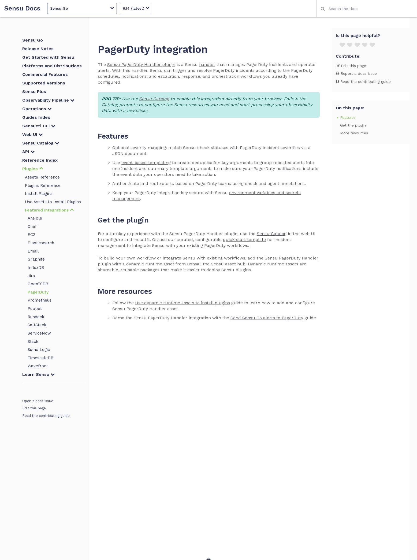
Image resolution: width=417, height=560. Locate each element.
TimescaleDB (40, 357)
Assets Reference (42, 177)
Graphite (36, 259)
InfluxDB (36, 267)
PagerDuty (38, 292)
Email (33, 251)
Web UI (32, 134)
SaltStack (37, 324)
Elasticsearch (41, 242)
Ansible (35, 218)
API (28, 151)
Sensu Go (82, 8)
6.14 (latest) (136, 8)
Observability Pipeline (48, 100)
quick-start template (244, 239)
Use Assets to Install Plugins (53, 201)
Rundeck (36, 316)
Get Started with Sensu (48, 57)
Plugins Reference (43, 185)
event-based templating (146, 162)
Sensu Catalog (40, 143)
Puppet (35, 308)
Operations (37, 108)
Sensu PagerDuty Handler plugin (141, 64)
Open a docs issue (37, 401)
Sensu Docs (22, 8)
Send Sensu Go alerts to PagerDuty (266, 317)
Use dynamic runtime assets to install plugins (182, 302)
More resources (354, 133)
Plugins (32, 168)
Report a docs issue (356, 73)
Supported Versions (43, 83)
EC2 (31, 234)
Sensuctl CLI (38, 125)
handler (207, 64)
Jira (31, 275)
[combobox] (367, 8)
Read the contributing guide (46, 416)
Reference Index (40, 160)
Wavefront (38, 366)
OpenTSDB (38, 283)
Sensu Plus (34, 91)
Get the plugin (353, 125)
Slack (33, 341)
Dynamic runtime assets (273, 263)
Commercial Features (45, 74)
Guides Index (36, 117)
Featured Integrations (49, 210)
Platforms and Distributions (52, 65)
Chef (32, 226)
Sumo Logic (39, 349)
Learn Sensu (38, 374)
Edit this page (34, 408)
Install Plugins (39, 193)
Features (348, 117)
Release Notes (38, 48)
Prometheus (39, 300)
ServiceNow (39, 333)
